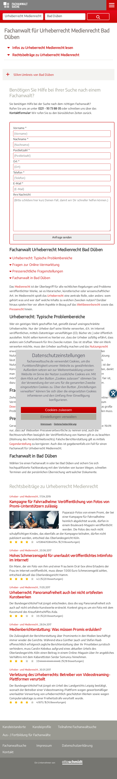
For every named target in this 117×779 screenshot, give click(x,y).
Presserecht (16, 309)
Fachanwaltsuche (14, 745)
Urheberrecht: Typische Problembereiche (40, 258)
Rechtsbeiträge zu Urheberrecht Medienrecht (45, 55)
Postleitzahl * (21, 150)
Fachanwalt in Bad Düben (29, 278)
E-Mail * (18, 183)
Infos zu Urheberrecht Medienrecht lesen (42, 48)
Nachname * (20, 139)
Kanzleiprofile (42, 727)
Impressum (44, 745)
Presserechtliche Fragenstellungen (36, 271)
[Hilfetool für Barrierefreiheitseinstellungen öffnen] (113, 393)
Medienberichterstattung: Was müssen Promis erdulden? (55, 629)
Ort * (16, 161)
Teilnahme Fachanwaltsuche (77, 727)
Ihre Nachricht (22, 194)
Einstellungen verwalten (58, 417)
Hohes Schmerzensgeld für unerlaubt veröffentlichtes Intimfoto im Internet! (60, 557)
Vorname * (19, 128)
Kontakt (8, 752)
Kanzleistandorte (14, 727)
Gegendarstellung (20, 444)
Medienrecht (22, 286)
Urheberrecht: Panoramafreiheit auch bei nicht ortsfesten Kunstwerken (56, 594)
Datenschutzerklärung (77, 745)
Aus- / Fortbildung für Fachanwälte (27, 735)
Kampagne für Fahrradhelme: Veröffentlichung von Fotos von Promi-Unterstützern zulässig (59, 503)
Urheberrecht (55, 295)
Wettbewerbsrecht (88, 304)
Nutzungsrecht (99, 346)
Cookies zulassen (58, 410)
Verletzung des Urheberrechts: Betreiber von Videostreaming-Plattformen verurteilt (59, 676)
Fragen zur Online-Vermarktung (34, 264)
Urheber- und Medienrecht (24, 496)
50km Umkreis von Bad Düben (30, 74)
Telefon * (18, 172)
